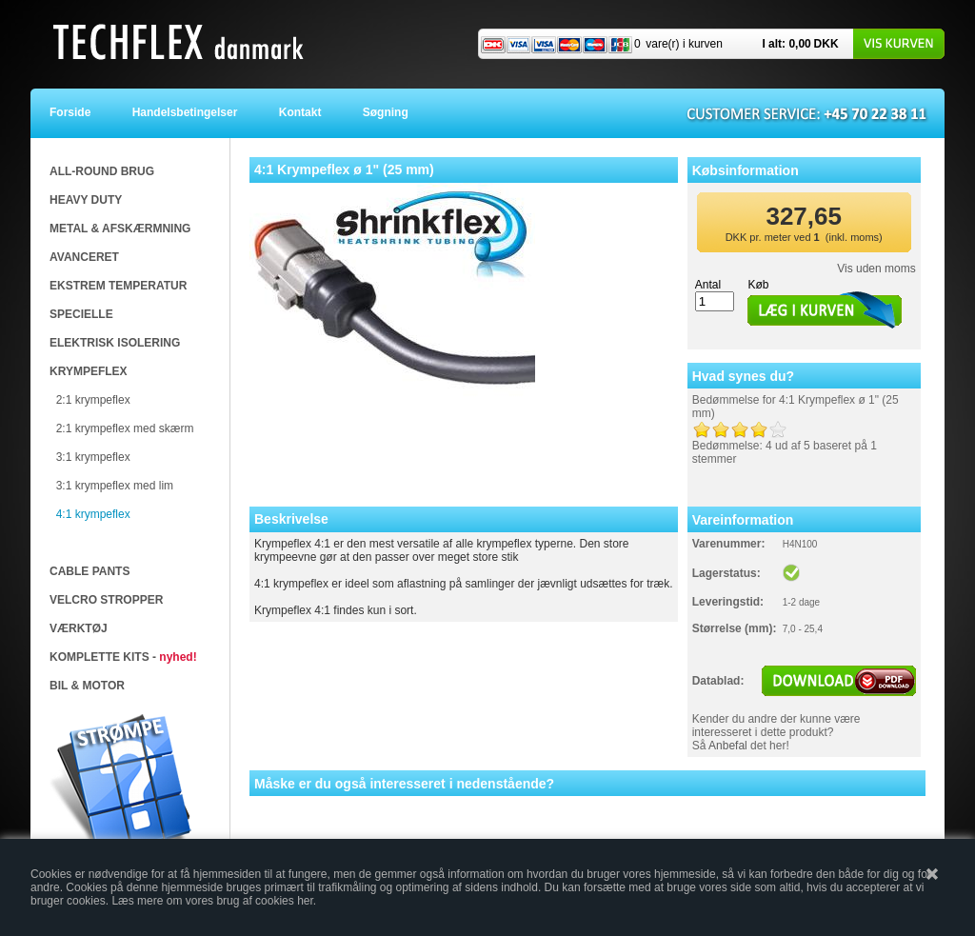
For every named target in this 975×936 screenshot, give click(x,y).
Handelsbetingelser (189, 112)
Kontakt (305, 112)
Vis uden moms (876, 268)
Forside (83, 112)
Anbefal (727, 745)
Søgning (385, 112)
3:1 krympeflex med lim (114, 485)
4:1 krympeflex (93, 514)
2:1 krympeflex (93, 400)
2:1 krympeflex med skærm (125, 428)
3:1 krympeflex (93, 457)
